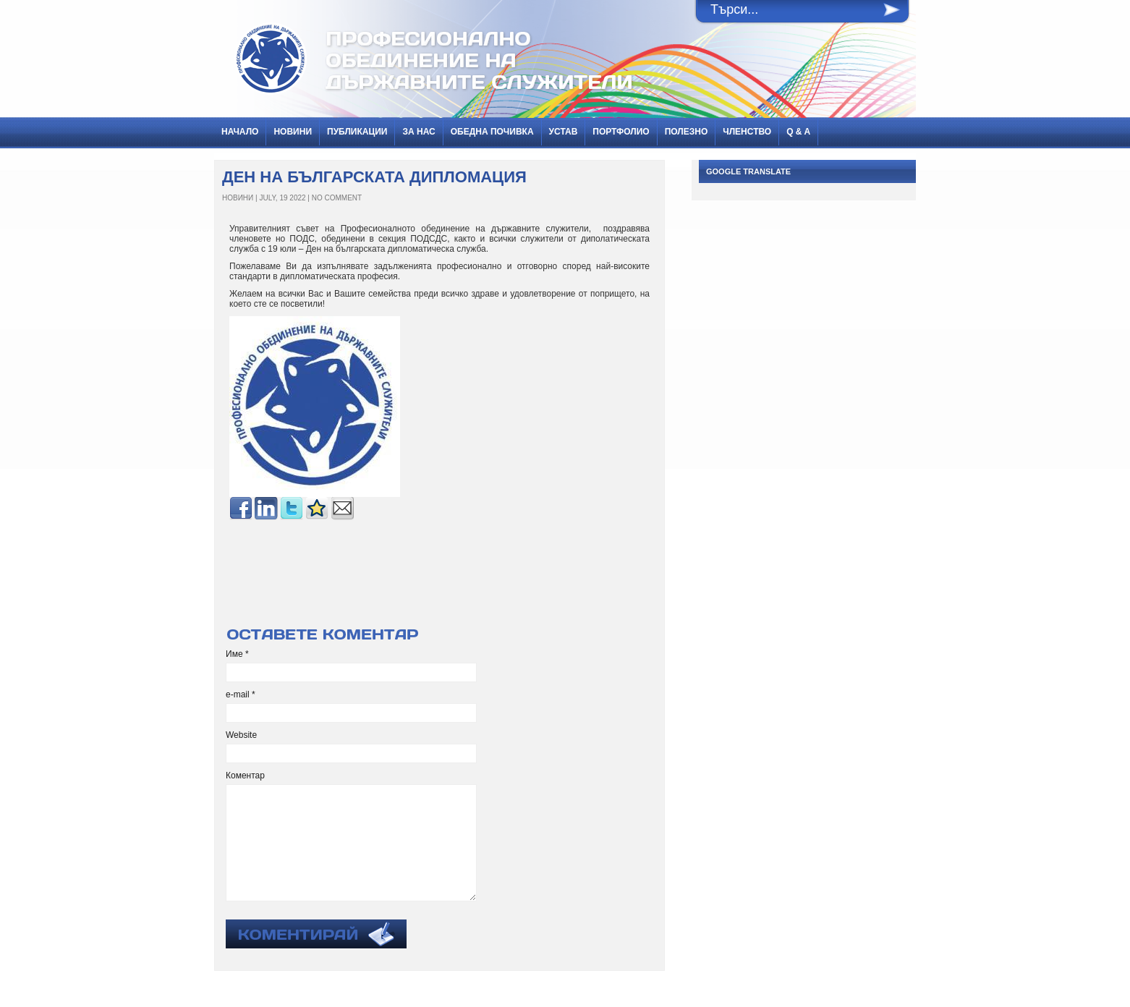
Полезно (686, 132)
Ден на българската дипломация (374, 177)
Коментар (245, 775)
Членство (747, 132)
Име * (237, 654)
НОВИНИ (292, 132)
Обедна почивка (492, 132)
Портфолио (620, 132)
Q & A (798, 132)
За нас (418, 132)
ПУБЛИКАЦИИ (357, 132)
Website (241, 735)
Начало (239, 132)
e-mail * (240, 694)
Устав (563, 132)
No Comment (337, 198)
